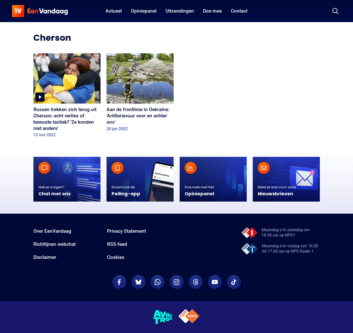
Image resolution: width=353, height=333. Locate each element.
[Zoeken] (335, 11)
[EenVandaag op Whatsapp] (157, 282)
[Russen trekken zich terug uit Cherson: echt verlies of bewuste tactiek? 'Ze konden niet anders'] (66, 97)
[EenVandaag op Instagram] (177, 282)
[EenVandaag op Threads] (196, 282)
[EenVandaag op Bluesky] (138, 282)
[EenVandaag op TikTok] (234, 282)
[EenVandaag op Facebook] (119, 282)
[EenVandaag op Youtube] (215, 282)
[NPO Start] (188, 317)
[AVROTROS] (163, 317)
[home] (40, 11)
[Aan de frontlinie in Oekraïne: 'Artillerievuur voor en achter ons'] (140, 93)
